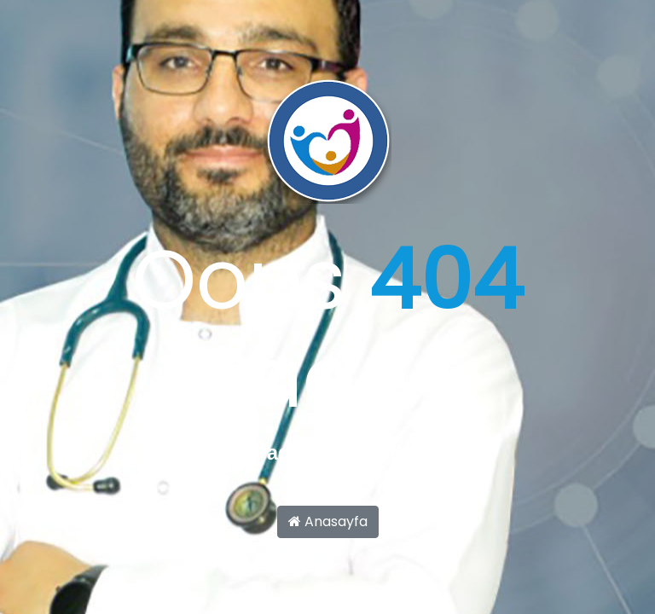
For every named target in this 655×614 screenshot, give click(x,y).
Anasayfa (328, 521)
